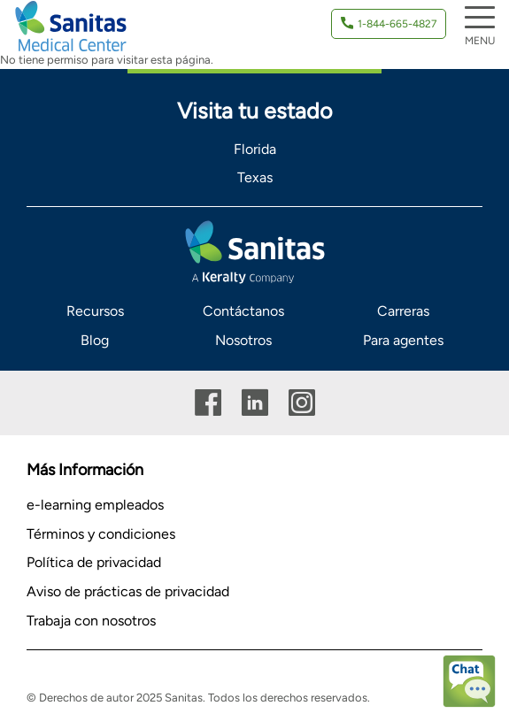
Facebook (208, 403)
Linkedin (255, 403)
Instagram (302, 403)
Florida (255, 149)
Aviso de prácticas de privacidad (128, 591)
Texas (255, 177)
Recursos (95, 311)
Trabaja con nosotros (91, 620)
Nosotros (243, 340)
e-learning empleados (95, 504)
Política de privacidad (94, 562)
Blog (95, 340)
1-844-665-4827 (397, 24)
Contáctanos (243, 311)
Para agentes (403, 340)
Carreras (403, 311)
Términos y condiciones (101, 533)
